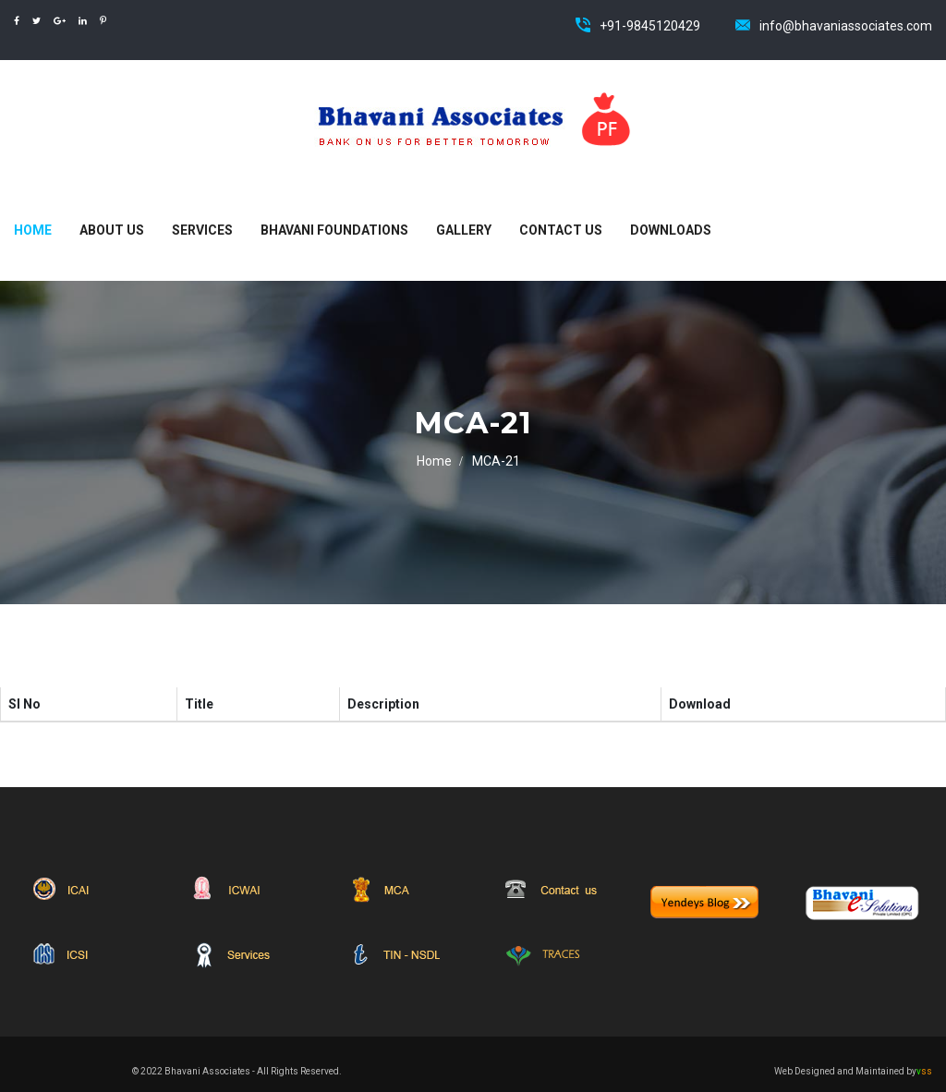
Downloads (670, 230)
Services (202, 230)
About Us (111, 230)
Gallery (463, 230)
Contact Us (560, 230)
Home (33, 230)
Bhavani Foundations (334, 230)
